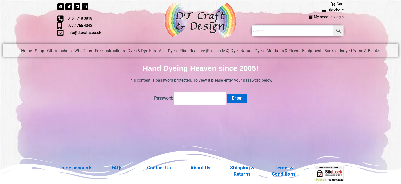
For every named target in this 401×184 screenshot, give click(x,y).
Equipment (311, 51)
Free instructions (110, 51)
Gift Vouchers (59, 51)
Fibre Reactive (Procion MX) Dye (209, 51)
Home (26, 51)
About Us (200, 168)
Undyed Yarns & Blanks (359, 51)
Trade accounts (75, 168)
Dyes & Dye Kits (142, 51)
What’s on (83, 51)
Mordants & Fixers (282, 51)
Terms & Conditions (284, 171)
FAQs (117, 168)
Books (330, 51)
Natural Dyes (252, 51)
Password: (190, 98)
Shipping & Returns (242, 171)
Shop (39, 51)
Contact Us (158, 168)
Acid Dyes (168, 51)
